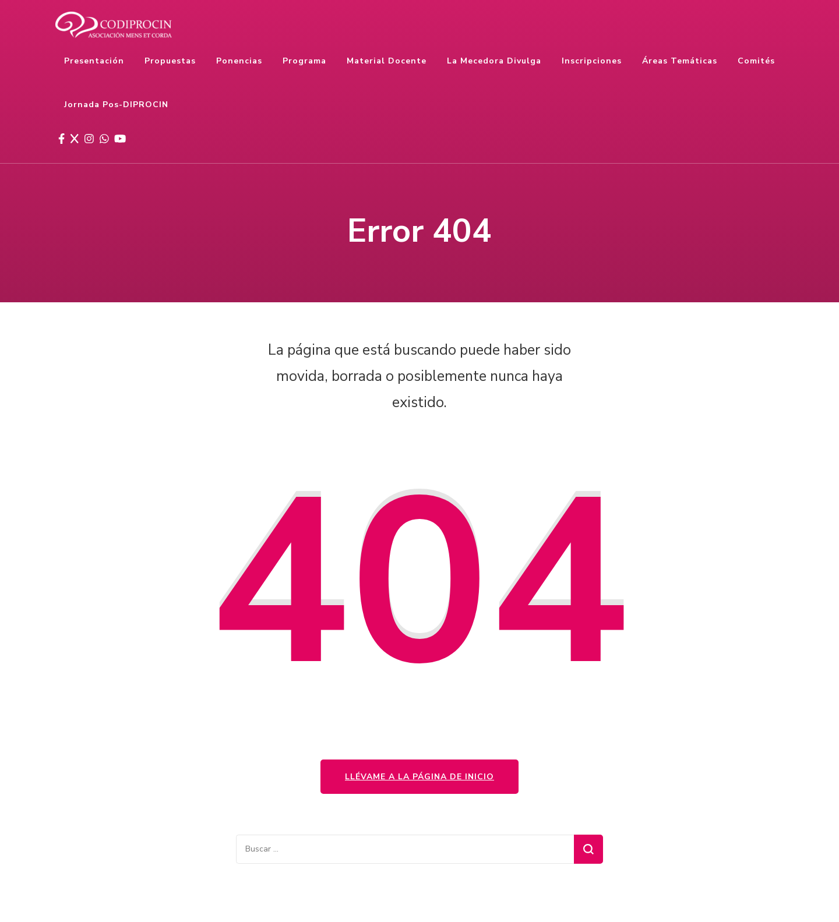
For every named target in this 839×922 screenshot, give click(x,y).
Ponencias (239, 60)
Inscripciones (592, 60)
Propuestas (170, 60)
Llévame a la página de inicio (419, 776)
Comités (756, 60)
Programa (304, 60)
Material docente (386, 60)
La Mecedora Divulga (494, 60)
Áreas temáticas (679, 60)
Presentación (94, 60)
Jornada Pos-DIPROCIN (116, 104)
